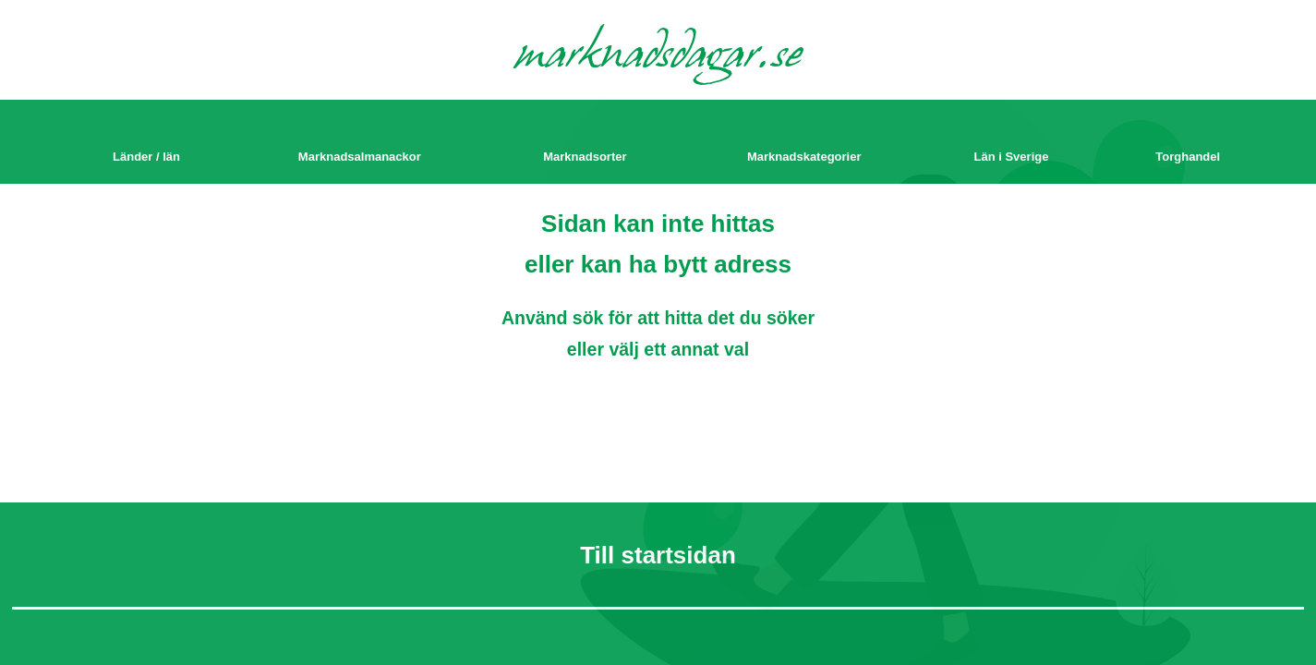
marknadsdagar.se (658, 57)
